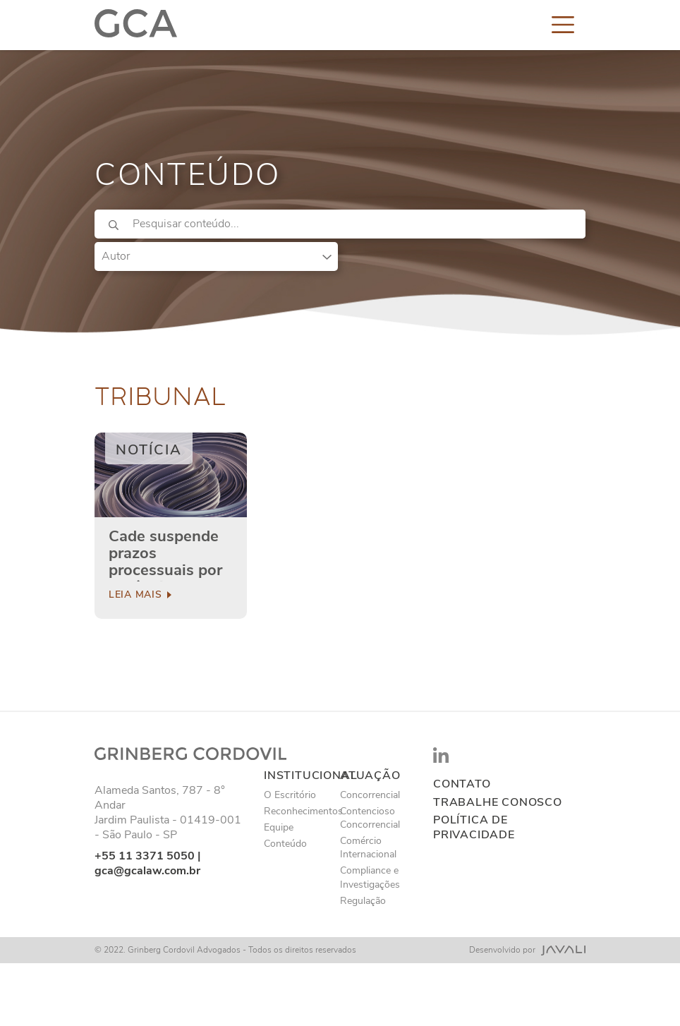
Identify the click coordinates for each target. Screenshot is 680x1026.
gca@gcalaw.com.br (147, 871)
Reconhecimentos (303, 811)
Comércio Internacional (368, 847)
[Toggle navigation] (562, 24)
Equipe (278, 827)
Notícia (149, 449)
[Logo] (136, 24)
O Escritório (290, 795)
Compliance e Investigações (370, 877)
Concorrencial (370, 795)
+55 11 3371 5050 (145, 856)
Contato (462, 784)
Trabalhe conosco (497, 802)
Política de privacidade (474, 828)
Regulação (363, 900)
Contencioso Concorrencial (370, 817)
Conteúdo (285, 843)
